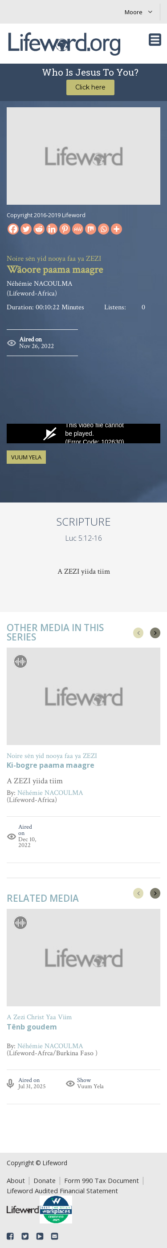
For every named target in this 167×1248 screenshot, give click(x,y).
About (16, 1180)
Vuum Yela (26, 457)
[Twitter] (26, 229)
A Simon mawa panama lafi (55, 766)
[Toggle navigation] (155, 39)
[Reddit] (39, 229)
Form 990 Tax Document (101, 1180)
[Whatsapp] (103, 229)
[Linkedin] (51, 229)
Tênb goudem (32, 1027)
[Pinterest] (64, 229)
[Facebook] (13, 229)
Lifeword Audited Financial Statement (62, 1190)
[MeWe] (77, 229)
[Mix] (90, 229)
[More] (116, 229)
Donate (44, 1180)
